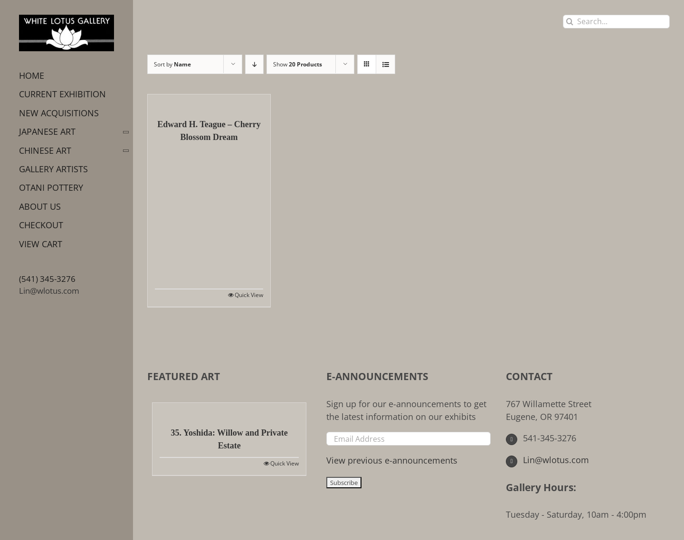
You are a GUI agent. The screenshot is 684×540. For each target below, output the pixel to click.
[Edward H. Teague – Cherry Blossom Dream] (209, 101)
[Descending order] (254, 64)
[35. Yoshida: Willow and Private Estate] (229, 410)
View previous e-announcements (391, 460)
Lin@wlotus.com (49, 290)
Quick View (249, 295)
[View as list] (385, 64)
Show (297, 64)
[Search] (570, 21)
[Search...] (616, 21)
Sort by (172, 64)
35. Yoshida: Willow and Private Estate (229, 439)
